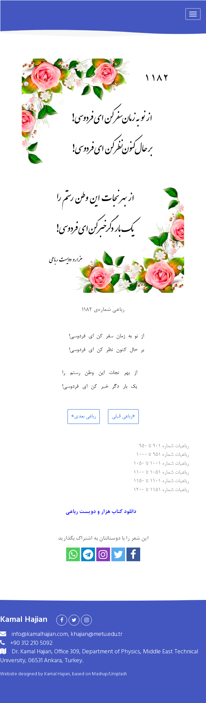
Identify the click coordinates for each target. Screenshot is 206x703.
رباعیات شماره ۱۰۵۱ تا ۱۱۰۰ (161, 472)
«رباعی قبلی (123, 416)
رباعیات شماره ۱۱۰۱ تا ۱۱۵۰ (161, 480)
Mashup (100, 674)
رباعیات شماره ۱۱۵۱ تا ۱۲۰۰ (161, 489)
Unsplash (118, 674)
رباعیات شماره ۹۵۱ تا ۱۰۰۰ (162, 454)
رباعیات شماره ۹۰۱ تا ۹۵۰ (164, 445)
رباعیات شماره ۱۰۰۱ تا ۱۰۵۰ (161, 463)
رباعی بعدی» (83, 416)
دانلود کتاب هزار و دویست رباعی (101, 512)
